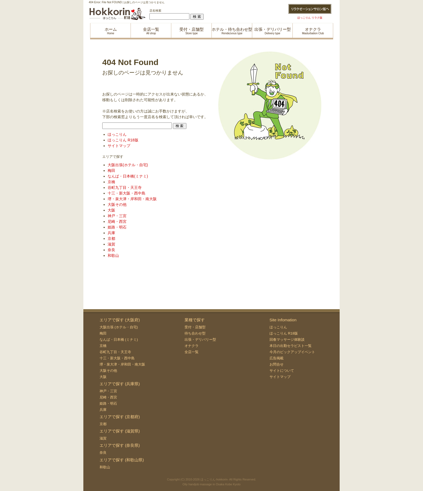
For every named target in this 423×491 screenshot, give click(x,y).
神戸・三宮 (117, 216)
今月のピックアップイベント (292, 352)
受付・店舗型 (195, 327)
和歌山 (113, 255)
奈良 (111, 250)
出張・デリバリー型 (200, 339)
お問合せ (277, 364)
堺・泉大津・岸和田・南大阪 (132, 199)
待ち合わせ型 (195, 333)
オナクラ (192, 346)
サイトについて (282, 371)
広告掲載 (277, 358)
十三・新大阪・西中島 (126, 193)
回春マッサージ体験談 (287, 339)
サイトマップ (119, 146)
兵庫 (111, 233)
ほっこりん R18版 (123, 140)
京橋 (111, 182)
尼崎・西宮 (117, 221)
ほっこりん (117, 134)
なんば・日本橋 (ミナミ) (119, 339)
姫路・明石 (117, 227)
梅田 (111, 170)
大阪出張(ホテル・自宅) (128, 165)
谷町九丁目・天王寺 (125, 187)
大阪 (111, 210)
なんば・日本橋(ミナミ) (128, 176)
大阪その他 (117, 204)
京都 (111, 238)
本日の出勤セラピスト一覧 (291, 346)
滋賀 (111, 244)
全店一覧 (192, 352)
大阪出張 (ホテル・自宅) (119, 327)
